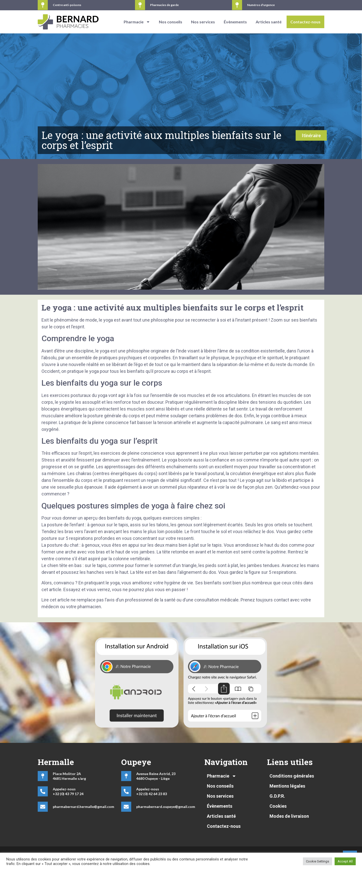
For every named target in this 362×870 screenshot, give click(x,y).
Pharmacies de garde (164, 5)
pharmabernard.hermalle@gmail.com (83, 806)
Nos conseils (170, 21)
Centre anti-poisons (67, 5)
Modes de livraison (289, 816)
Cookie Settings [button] (317, 861)
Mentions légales (287, 786)
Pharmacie (137, 21)
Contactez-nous (305, 21)
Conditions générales (291, 776)
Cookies (278, 806)
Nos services (203, 21)
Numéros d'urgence (261, 5)
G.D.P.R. (277, 796)
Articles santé (269, 21)
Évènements (235, 21)
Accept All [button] (345, 861)
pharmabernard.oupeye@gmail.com (165, 806)
